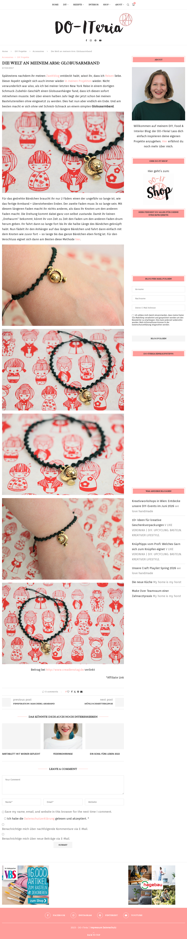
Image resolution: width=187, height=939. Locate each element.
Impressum (96, 927)
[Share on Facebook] (71, 691)
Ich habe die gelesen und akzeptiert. (46, 818)
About (118, 4)
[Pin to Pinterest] (78, 691)
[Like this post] (68, 691)
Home (55, 4)
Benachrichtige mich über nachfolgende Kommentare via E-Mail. (45, 829)
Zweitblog (52, 75)
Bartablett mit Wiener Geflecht (21, 754)
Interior (93, 4)
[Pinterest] (95, 40)
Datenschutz (109, 927)
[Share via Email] (81, 691)
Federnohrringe (63, 754)
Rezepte (77, 4)
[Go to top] (93, 934)
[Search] (128, 4)
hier (77, 239)
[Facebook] (86, 40)
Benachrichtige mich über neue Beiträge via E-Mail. (36, 838)
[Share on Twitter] (75, 691)
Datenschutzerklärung (39, 818)
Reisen (109, 75)
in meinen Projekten (78, 81)
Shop (105, 4)
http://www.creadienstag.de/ (65, 669)
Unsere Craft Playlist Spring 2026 (154, 568)
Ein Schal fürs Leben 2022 (105, 754)
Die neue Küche (142, 582)
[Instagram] (91, 40)
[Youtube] (100, 40)
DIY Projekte (21, 51)
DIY (65, 4)
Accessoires (38, 51)
